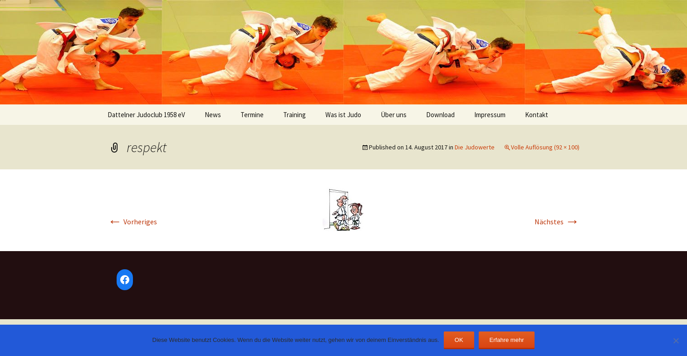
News (213, 114)
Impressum (489, 114)
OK (459, 339)
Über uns (394, 114)
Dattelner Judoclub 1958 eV (146, 114)
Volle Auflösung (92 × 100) (545, 147)
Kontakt (536, 114)
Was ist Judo (343, 114)
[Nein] (675, 340)
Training (294, 114)
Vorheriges (132, 221)
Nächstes (557, 221)
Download (440, 114)
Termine (252, 114)
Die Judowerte (475, 147)
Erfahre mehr (507, 339)
